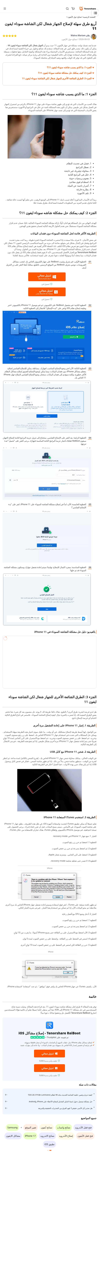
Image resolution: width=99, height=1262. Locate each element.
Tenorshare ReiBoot (86, 252)
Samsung (12, 1127)
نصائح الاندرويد (47, 1135)
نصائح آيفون (46, 1127)
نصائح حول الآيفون (69, 39)
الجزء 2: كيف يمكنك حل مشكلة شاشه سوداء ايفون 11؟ (65, 72)
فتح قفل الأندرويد (83, 1127)
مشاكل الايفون (13, 1135)
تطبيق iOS (49, 1144)
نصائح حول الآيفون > (74, 17)
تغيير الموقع (30, 1127)
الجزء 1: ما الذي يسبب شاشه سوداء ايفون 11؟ (69, 67)
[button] (50, 1150)
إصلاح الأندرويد (66, 1135)
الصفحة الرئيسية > (88, 17)
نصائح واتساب (64, 1127)
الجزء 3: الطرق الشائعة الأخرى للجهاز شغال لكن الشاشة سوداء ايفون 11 (57, 78)
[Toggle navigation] (6, 8)
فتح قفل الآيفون (85, 1135)
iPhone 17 (30, 1135)
